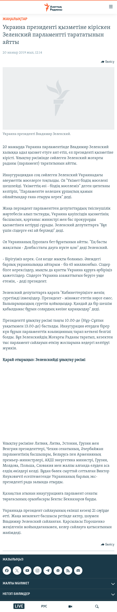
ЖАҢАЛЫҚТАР (15, 19)
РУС (44, 606)
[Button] (108, 61)
